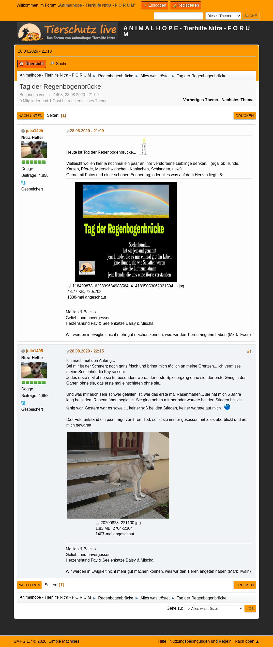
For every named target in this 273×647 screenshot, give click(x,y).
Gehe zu (174, 608)
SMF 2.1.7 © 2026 (30, 641)
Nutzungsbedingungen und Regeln (201, 641)
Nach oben (29, 585)
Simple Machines (64, 641)
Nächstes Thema (237, 100)
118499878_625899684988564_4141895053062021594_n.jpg (125, 286)
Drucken (245, 116)
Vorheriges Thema (200, 100)
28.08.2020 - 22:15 (87, 351)
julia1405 (34, 130)
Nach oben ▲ (247, 641)
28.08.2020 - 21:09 (87, 131)
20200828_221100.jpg (118, 523)
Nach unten (30, 116)
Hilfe (162, 641)
